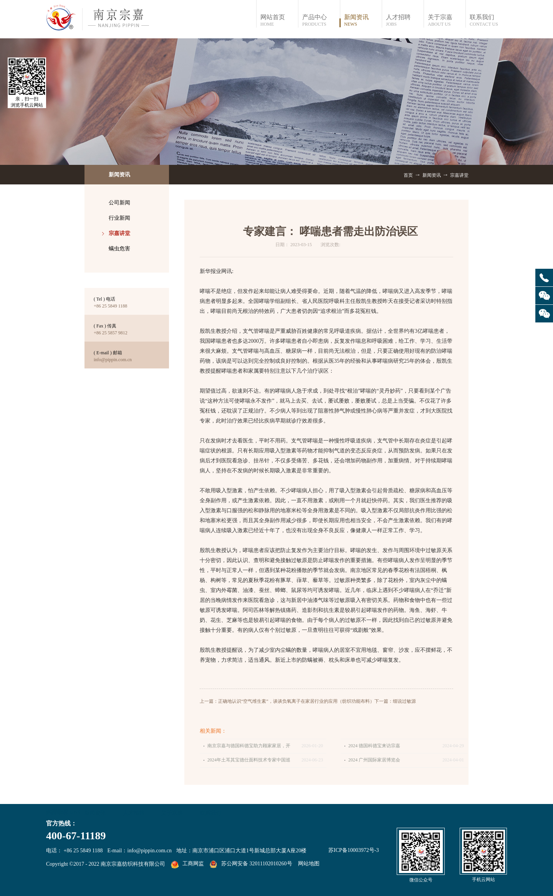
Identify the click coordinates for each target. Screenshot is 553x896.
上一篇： (287, 701)
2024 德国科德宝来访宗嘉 (374, 745)
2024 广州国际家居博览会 (374, 760)
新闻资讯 (431, 175)
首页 (408, 175)
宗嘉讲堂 (459, 175)
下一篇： (395, 701)
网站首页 (279, 20)
